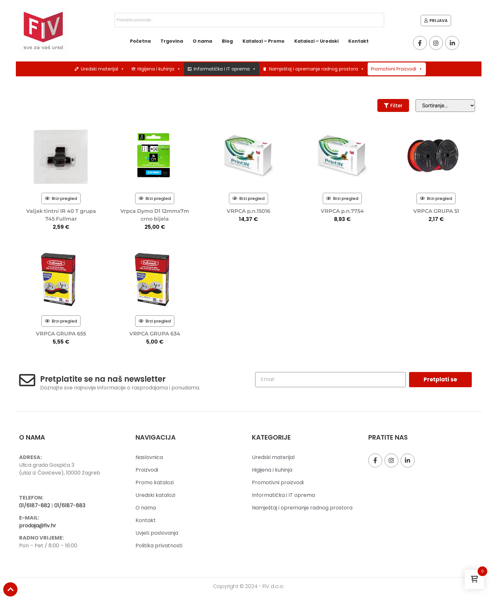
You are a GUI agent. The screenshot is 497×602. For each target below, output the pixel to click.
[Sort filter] (445, 105)
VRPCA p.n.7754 (342, 211)
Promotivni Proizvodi (397, 68)
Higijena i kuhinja (159, 68)
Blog (227, 41)
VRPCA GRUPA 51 (436, 211)
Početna (140, 41)
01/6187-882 (34, 505)
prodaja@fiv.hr (37, 525)
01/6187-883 (69, 505)
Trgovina (171, 41)
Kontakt (358, 41)
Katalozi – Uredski (316, 41)
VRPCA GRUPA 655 (61, 334)
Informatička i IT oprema (225, 68)
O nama (202, 41)
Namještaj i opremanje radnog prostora (316, 68)
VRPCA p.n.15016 (248, 211)
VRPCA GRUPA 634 (154, 334)
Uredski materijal (102, 68)
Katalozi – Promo (264, 41)
